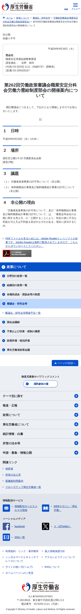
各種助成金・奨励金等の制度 (23, 294)
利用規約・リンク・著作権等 (22, 551)
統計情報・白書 (40, 434)
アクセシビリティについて (60, 557)
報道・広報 (40, 405)
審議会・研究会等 (17, 303)
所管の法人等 (13, 474)
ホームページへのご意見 (19, 572)
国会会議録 (13, 322)
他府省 (9, 468)
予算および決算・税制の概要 (23, 331)
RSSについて (52, 566)
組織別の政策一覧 (17, 285)
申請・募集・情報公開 (40, 453)
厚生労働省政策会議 (18, 349)
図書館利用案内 (14, 480)
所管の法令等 (40, 443)
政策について (40, 415)
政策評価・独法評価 (18, 340)
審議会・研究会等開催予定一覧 (23, 312)
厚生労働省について (40, 424)
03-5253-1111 (42, 603)
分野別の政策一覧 (17, 275)
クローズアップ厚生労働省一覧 (23, 487)
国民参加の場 (41, 383)
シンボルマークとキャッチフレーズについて (22, 559)
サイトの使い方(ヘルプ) (19, 566)
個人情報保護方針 (55, 551)
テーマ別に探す (40, 396)
